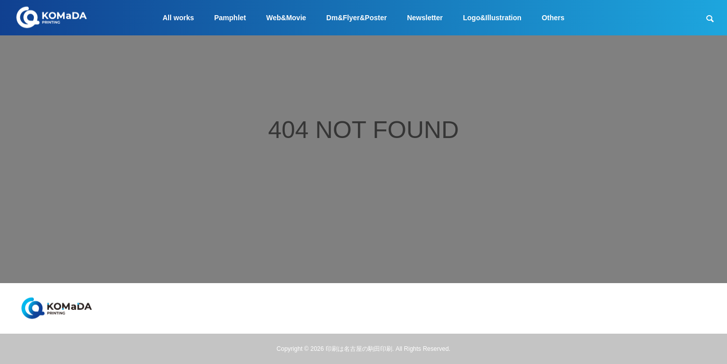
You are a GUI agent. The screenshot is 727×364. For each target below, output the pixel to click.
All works (178, 18)
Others (553, 18)
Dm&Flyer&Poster (356, 18)
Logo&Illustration (492, 18)
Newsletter (425, 18)
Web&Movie (286, 18)
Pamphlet (230, 18)
